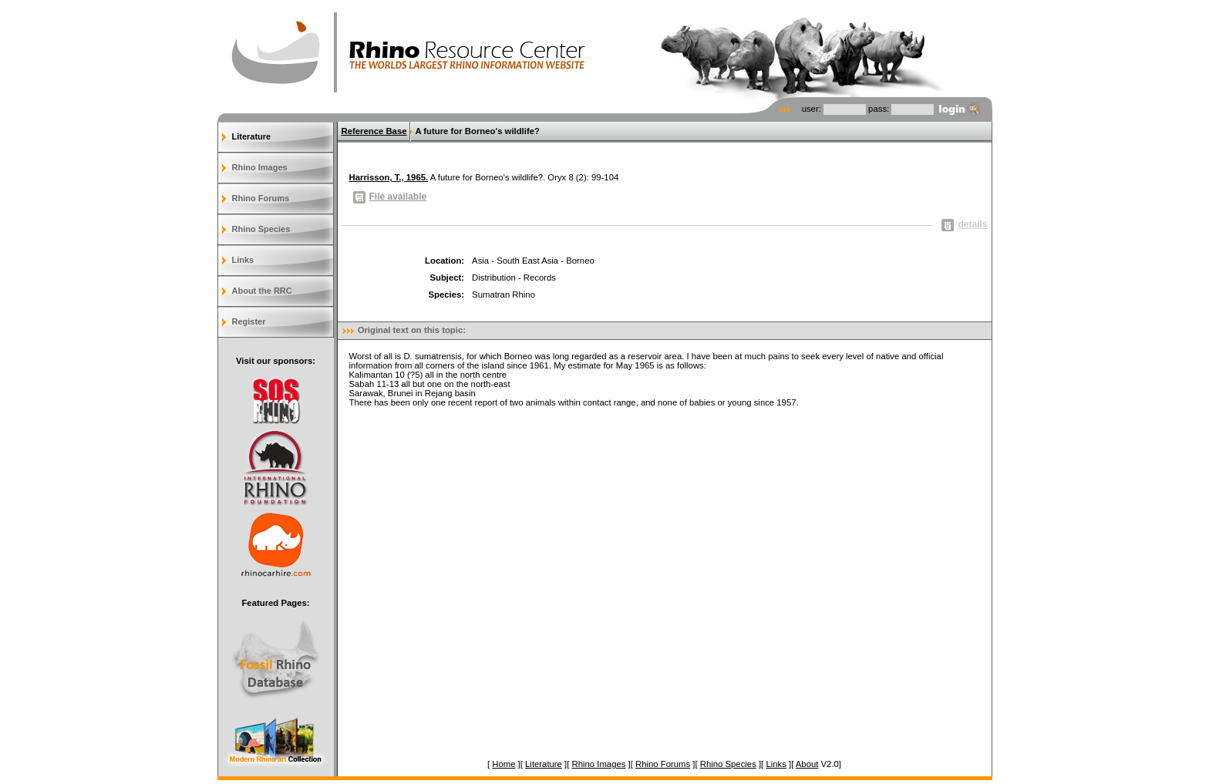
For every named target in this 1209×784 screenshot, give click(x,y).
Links (243, 259)
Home (503, 764)
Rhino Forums (261, 198)
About (807, 764)
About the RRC (262, 290)
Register (249, 321)
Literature (251, 136)
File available (390, 196)
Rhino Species (261, 229)
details (964, 224)
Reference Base (374, 131)
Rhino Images (260, 167)
